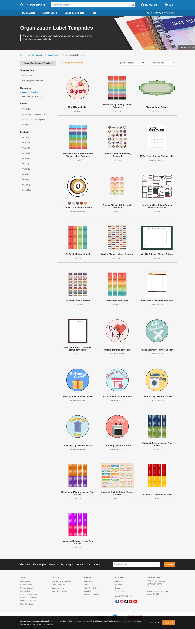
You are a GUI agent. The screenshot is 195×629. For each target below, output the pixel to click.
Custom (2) (26, 125)
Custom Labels (26, 585)
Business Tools (58, 588)
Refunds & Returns (91, 594)
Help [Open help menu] (95, 13)
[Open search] (133, 5)
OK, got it (169, 623)
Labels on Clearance (28, 598)
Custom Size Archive (28, 594)
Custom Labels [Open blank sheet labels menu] (51, 13)
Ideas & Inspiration (59, 591)
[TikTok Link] (126, 601)
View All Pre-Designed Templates (38, 63)
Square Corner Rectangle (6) (33, 120)
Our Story (119, 581)
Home (22, 55)
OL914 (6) (26, 142)
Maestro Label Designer (61, 581)
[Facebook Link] (117, 601)
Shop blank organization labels (37, 39)
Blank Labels (25, 581)
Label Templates (33, 55)
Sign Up (169, 564)
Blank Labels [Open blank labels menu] (30, 13)
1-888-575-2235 (167, 13)
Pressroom (119, 588)
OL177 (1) (26, 164)
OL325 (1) (26, 169)
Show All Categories (29, 92)
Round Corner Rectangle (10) (34, 114)
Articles (87, 585)
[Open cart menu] (169, 5)
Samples (87, 591)
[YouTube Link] (135, 601)
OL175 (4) (26, 148)
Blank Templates (28, 76)
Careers (118, 585)
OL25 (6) (25, 137)
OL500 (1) (26, 180)
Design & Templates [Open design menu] (76, 13)
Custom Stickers (26, 588)
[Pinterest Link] (131, 601)
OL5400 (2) (26, 158)
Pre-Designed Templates (51, 55)
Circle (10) (26, 109)
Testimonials (120, 591)
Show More (26, 190)
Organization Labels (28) (32, 96)
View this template (186, 47)
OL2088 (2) (26, 153)
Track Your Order (90, 588)
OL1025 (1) (26, 185)
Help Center (88, 581)
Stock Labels (25, 591)
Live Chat (152, 13)
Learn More (154, 622)
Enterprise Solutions (28, 601)
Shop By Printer (26, 604)
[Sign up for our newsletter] (136, 564)
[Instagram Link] (122, 601)
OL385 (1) (26, 174)
